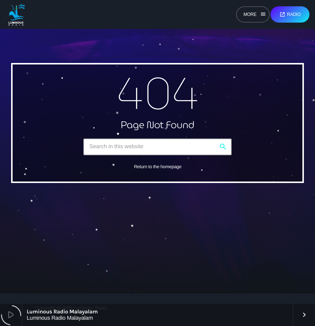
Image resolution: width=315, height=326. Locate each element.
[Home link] (16, 14)
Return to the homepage (157, 166)
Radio (290, 14)
